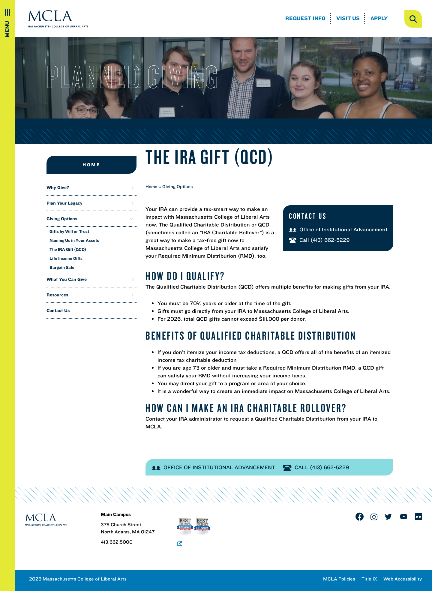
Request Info (305, 18)
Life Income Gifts (66, 258)
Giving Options (61, 218)
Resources (57, 295)
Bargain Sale (62, 267)
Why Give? (57, 187)
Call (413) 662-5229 (319, 239)
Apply (379, 18)
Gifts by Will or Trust (69, 231)
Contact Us (58, 310)
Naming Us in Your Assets (74, 240)
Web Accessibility (402, 579)
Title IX (369, 579)
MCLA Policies (339, 579)
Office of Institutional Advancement (338, 229)
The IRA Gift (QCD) (68, 249)
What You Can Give (66, 279)
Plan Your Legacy (64, 203)
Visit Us (348, 18)
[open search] (413, 19)
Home (91, 164)
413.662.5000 (117, 542)
